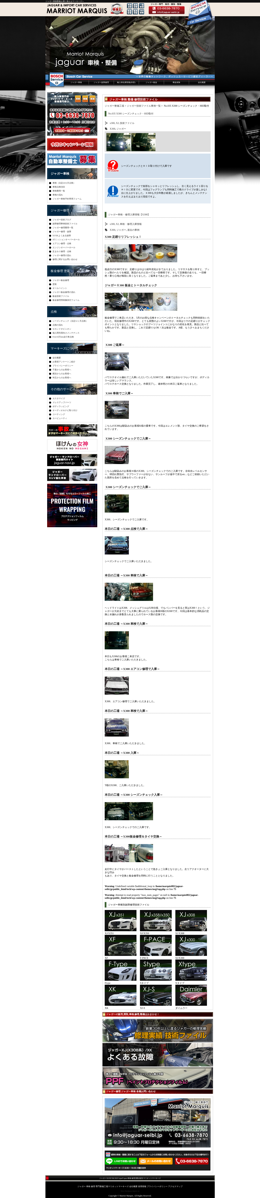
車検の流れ (58, 195)
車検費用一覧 (59, 191)
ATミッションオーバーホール (66, 239)
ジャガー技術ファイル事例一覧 (144, 105)
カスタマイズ (59, 398)
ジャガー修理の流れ (62, 255)
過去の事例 (133, 229)
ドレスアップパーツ (62, 402)
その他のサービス (63, 389)
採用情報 (142, 1186)
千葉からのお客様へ (62, 369)
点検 (54, 311)
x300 (112, 123)
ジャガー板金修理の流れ (64, 292)
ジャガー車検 (76, 82)
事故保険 (176, 82)
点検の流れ (58, 325)
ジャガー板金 (151, 82)
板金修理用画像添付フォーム (66, 300)
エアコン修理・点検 (62, 243)
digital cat (136, 1191)
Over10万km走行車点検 (63, 337)
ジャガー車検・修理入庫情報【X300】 (129, 214)
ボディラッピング (61, 406)
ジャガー (121, 128)
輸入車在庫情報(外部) (126, 82)
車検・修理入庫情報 (131, 224)
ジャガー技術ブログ (62, 219)
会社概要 (202, 82)
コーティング (59, 414)
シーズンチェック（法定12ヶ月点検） (70, 321)
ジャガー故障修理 (101, 82)
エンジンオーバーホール (64, 247)
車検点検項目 (59, 187)
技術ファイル (127, 123)
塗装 (55, 284)
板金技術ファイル (61, 296)
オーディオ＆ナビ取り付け (65, 410)
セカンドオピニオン (62, 329)
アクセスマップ (175, 1186)
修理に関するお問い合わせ (65, 259)
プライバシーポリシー (63, 365)
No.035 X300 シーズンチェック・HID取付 (130, 113)
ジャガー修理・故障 (62, 231)
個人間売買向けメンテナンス (66, 333)
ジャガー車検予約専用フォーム (67, 199)
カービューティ (60, 418)
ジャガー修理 (60, 210)
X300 (112, 128)
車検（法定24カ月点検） (64, 183)
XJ (117, 123)
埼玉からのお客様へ (62, 377)
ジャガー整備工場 (114, 105)
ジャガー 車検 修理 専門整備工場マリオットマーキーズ (103, 1186)
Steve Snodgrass (126, 1191)
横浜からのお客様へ (62, 373)
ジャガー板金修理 (61, 280)
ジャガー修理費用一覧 (63, 227)
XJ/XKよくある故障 (62, 235)
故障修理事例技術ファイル (65, 223)
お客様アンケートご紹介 (64, 362)
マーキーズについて (65, 348)
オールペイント (60, 288)
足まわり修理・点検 (62, 251)
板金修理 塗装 (60, 271)
